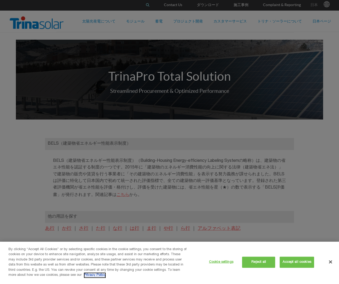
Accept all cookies (297, 262)
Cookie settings (221, 262)
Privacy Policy (95, 275)
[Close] (330, 262)
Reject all (258, 262)
